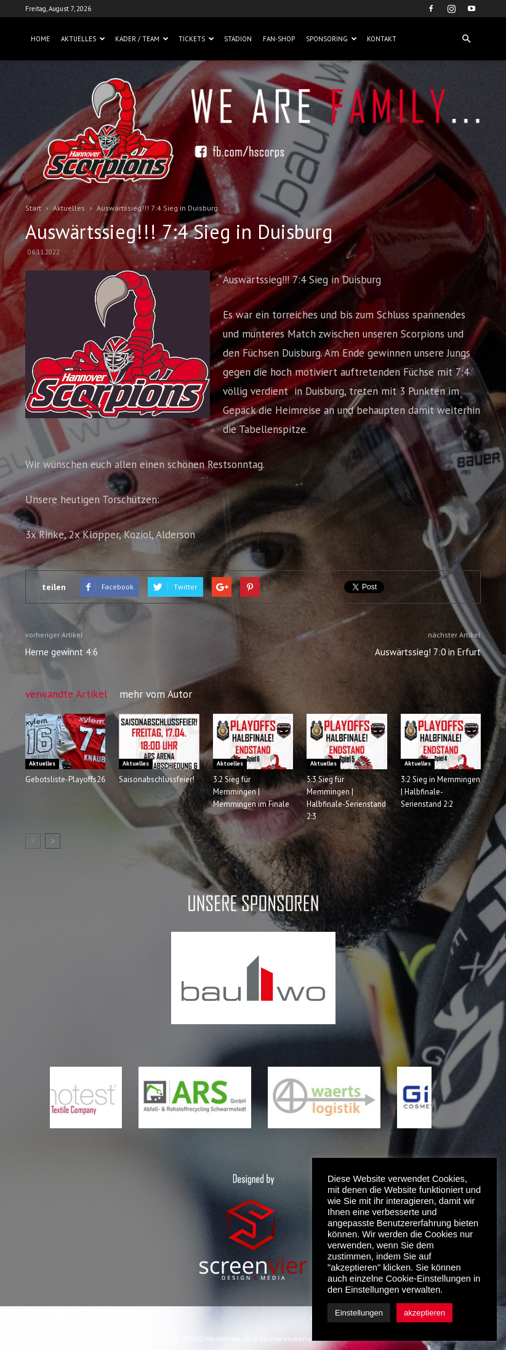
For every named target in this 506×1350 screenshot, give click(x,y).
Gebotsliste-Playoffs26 (65, 779)
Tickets (196, 38)
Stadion (238, 38)
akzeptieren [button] (424, 1312)
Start (33, 207)
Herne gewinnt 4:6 (61, 652)
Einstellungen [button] (359, 1312)
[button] (466, 39)
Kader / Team (142, 38)
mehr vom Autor (155, 694)
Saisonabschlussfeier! (157, 779)
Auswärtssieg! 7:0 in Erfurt (428, 652)
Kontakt (381, 38)
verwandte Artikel (66, 694)
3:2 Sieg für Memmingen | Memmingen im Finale (251, 791)
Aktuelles (83, 38)
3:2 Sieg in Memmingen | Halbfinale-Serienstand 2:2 (440, 791)
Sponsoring (331, 38)
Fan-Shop (279, 38)
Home (40, 38)
